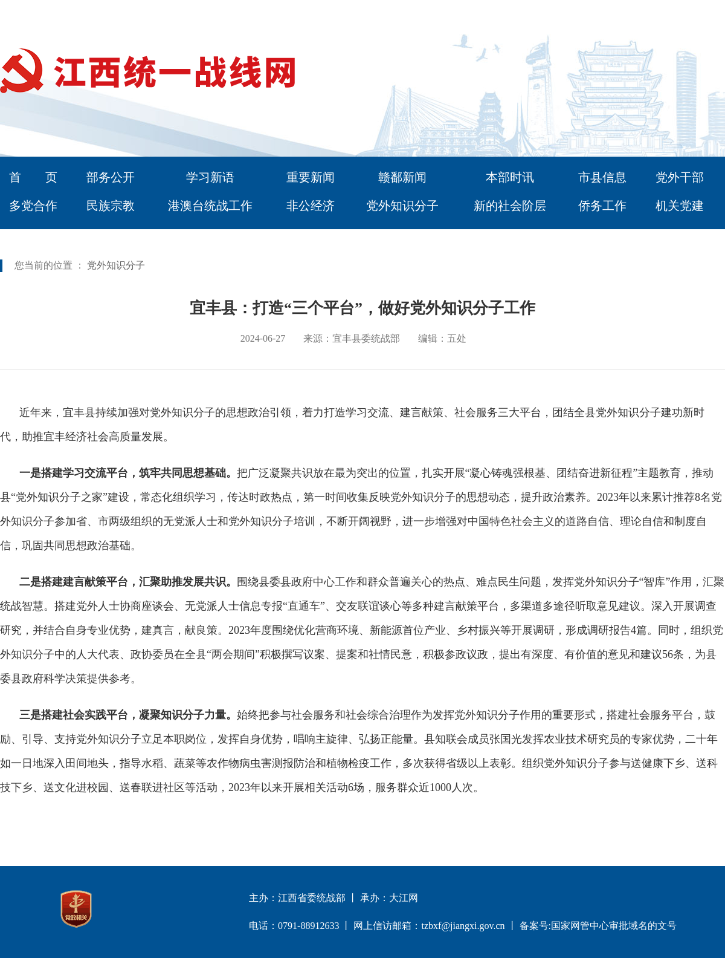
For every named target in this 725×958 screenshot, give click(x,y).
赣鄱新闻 (402, 177)
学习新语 (210, 177)
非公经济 (310, 205)
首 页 (33, 177)
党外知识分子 (402, 205)
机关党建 (680, 205)
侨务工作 (602, 205)
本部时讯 (510, 177)
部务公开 (110, 177)
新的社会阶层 (510, 205)
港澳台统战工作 (210, 205)
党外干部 (680, 177)
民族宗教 (110, 205)
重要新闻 (310, 177)
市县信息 (602, 177)
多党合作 (33, 205)
